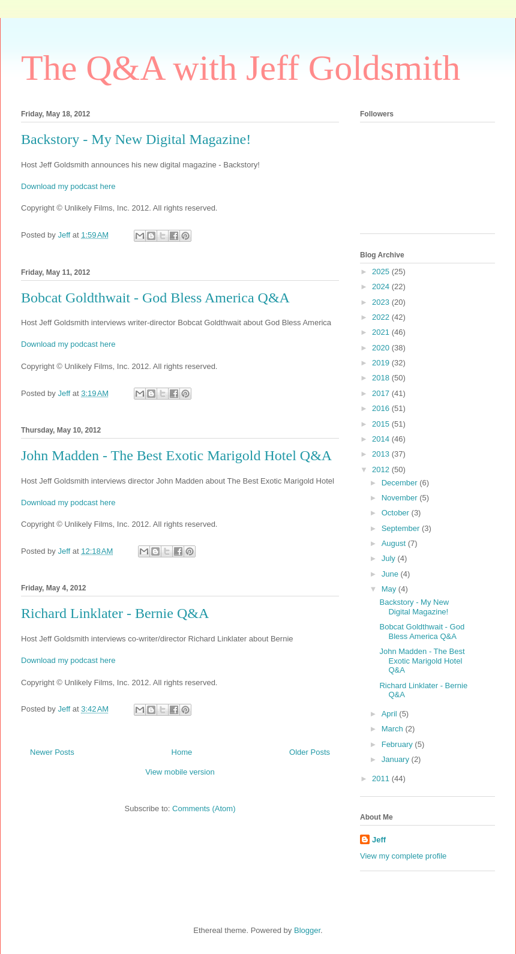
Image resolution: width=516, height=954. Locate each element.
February (398, 744)
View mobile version (179, 771)
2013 (382, 453)
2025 (382, 271)
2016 (382, 408)
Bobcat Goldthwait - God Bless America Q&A (155, 297)
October (397, 512)
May (390, 588)
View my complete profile (403, 855)
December (401, 482)
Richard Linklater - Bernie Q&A (115, 613)
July (390, 558)
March (394, 728)
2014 (382, 438)
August (395, 543)
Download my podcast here (68, 186)
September (402, 528)
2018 (382, 377)
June (391, 573)
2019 (382, 362)
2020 (382, 347)
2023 (382, 302)
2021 (382, 332)
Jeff (379, 839)
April (391, 713)
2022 (382, 317)
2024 (382, 286)
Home (182, 752)
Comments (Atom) (203, 808)
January (397, 759)
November (401, 497)
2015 (382, 423)
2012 (382, 469)
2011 (382, 778)
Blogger (307, 930)
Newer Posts (52, 752)
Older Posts (309, 752)
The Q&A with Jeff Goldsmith (240, 68)
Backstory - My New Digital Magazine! (136, 139)
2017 (382, 393)
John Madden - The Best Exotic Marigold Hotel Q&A (176, 455)
